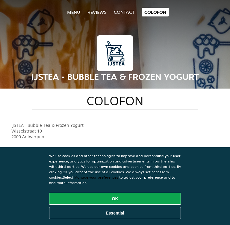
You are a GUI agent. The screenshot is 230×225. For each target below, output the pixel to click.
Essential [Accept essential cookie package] (115, 213)
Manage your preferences (96, 177)
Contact (124, 12)
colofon (155, 12)
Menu (73, 12)
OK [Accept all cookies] (115, 198)
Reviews (97, 12)
